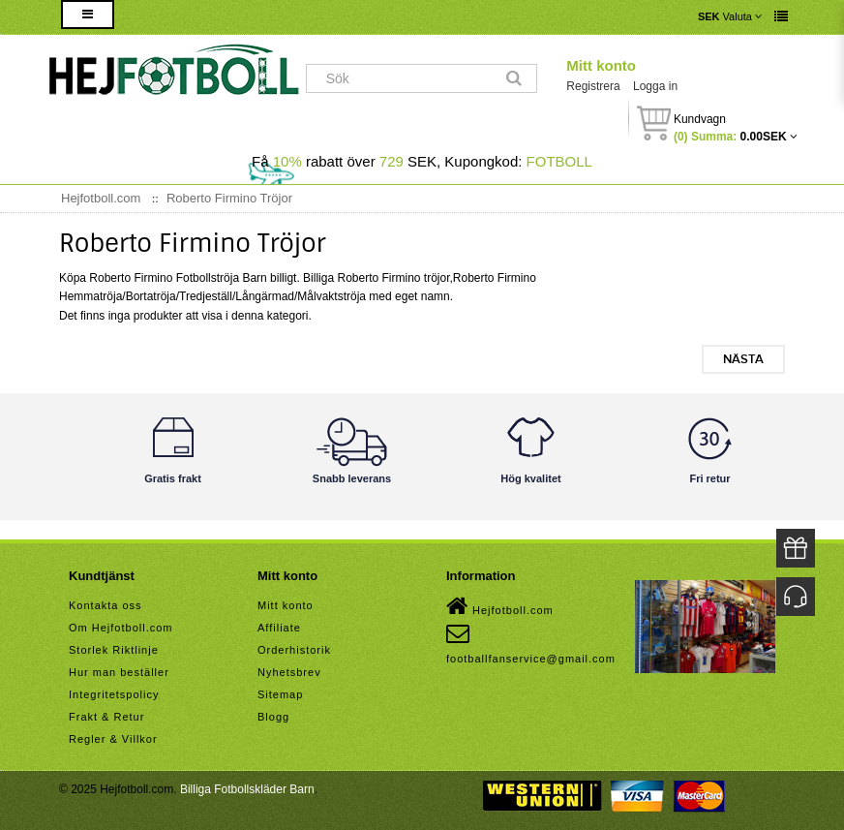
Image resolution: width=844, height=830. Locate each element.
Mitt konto (601, 65)
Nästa (743, 359)
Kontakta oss (105, 605)
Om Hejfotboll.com (120, 627)
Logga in (655, 86)
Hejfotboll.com (500, 606)
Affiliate (279, 627)
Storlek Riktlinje (114, 650)
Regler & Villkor (113, 739)
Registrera (592, 86)
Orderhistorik (294, 650)
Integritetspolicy (114, 694)
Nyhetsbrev (289, 672)
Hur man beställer (119, 672)
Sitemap (280, 694)
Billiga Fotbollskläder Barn (247, 789)
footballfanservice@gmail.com (531, 643)
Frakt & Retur (106, 716)
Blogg (273, 716)
